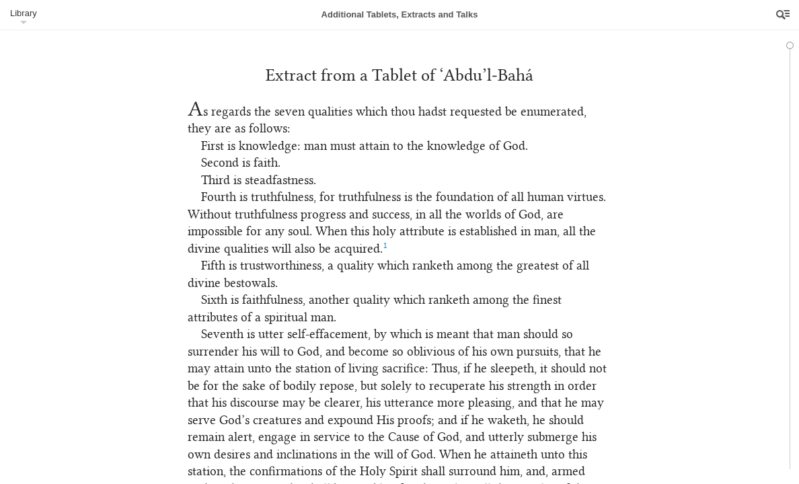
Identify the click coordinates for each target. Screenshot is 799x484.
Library (23, 13)
